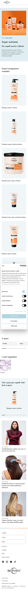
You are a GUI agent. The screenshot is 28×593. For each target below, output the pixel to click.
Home (3, 38)
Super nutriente (8, 38)
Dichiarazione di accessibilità (8, 583)
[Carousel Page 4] (19, 348)
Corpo (3, 537)
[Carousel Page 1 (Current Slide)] (4, 348)
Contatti (4, 550)
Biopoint (7, 2)
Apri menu (2, 2)
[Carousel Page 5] (24, 348)
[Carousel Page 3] (14, 348)
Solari (3, 542)
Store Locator (5, 557)
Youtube (11, 562)
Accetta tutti (14, 316)
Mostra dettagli (19, 311)
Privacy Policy (5, 578)
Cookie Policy (5, 580)
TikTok (15, 562)
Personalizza (14, 321)
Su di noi (4, 546)
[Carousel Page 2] (9, 348)
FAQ (3, 553)
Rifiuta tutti (14, 326)
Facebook (3, 562)
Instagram (7, 562)
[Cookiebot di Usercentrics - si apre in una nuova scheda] (20, 266)
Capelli (4, 533)
